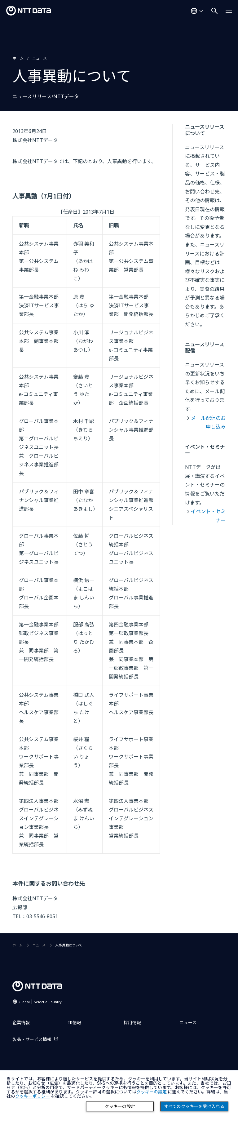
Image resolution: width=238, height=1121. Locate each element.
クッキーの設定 (120, 1106)
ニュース (39, 58)
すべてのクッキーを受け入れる (194, 1106)
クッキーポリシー (32, 1096)
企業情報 (21, 1022)
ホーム (18, 58)
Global (40, 1001)
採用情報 (132, 1022)
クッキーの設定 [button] (151, 1091)
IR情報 (74, 1022)
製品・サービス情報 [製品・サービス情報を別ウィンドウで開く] (31, 1039)
